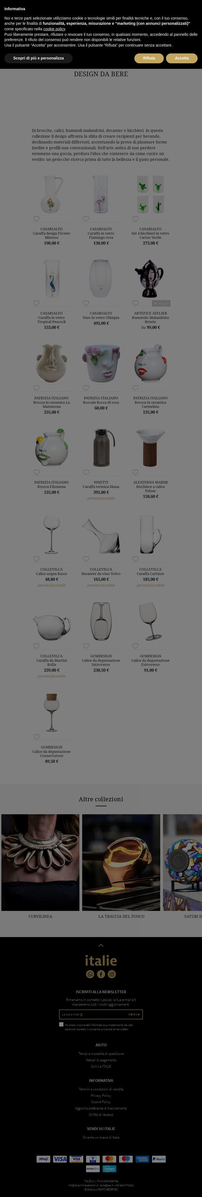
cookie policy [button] (54, 1157)
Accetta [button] (182, 1186)
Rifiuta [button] (149, 1186)
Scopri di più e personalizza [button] (38, 1186)
